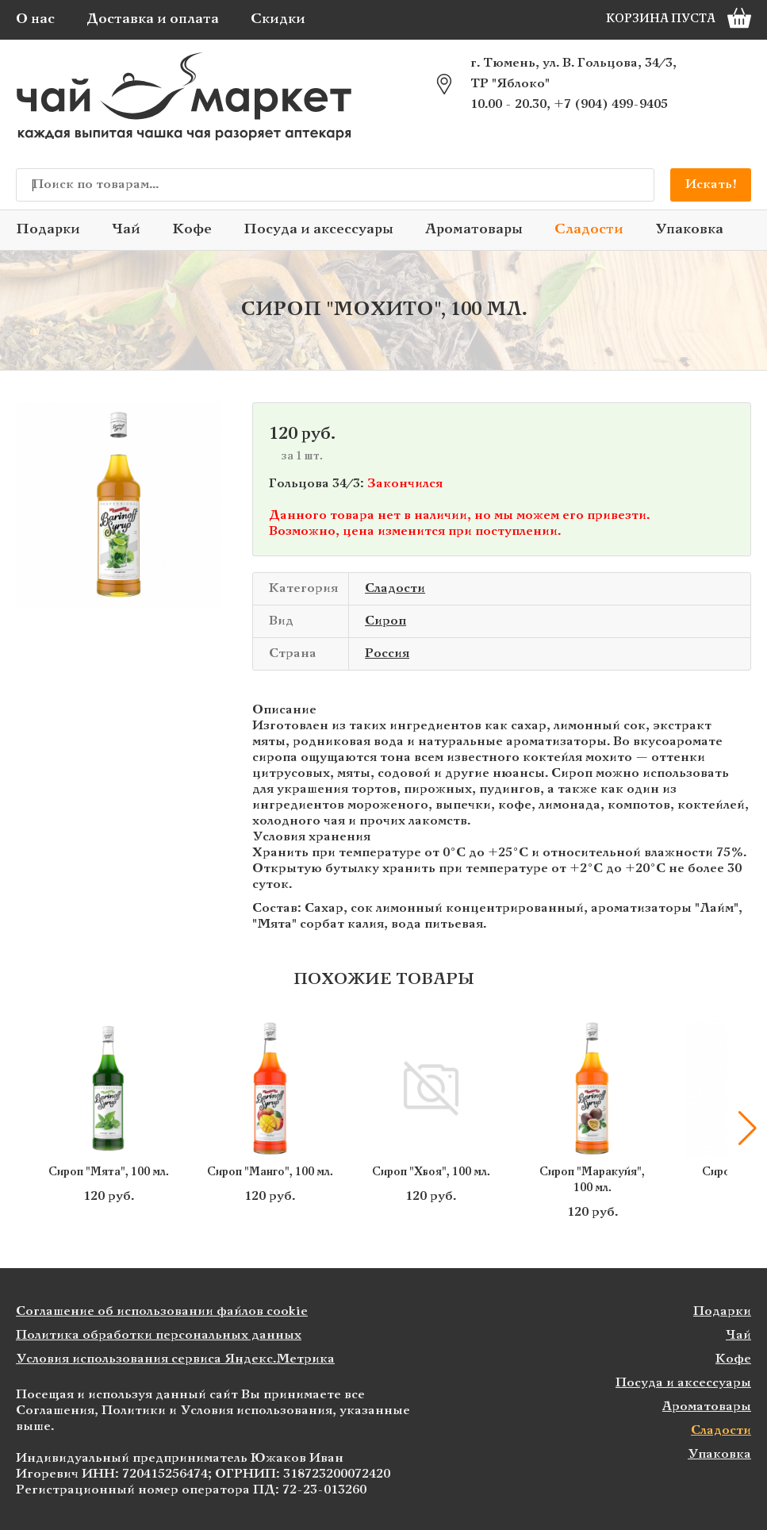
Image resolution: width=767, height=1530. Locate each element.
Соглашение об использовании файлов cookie (162, 1311)
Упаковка (689, 229)
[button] (747, 1128)
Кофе (192, 229)
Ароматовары (474, 229)
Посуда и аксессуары (318, 229)
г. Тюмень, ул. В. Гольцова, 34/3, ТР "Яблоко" (573, 73)
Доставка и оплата (152, 19)
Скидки (278, 19)
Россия (387, 653)
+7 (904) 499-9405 (611, 104)
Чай (126, 229)
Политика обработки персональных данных (158, 1335)
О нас (35, 19)
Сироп (385, 621)
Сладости (588, 229)
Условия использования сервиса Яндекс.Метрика (175, 1359)
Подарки (48, 229)
